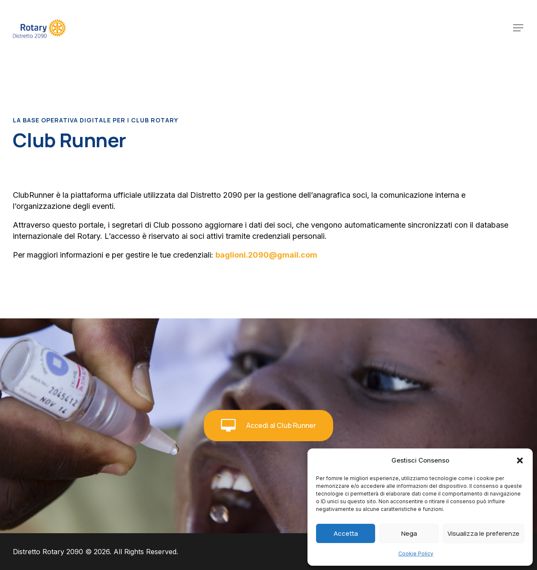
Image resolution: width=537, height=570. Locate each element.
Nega (409, 533)
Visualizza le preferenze (483, 533)
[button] (520, 460)
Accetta (346, 533)
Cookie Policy (415, 553)
